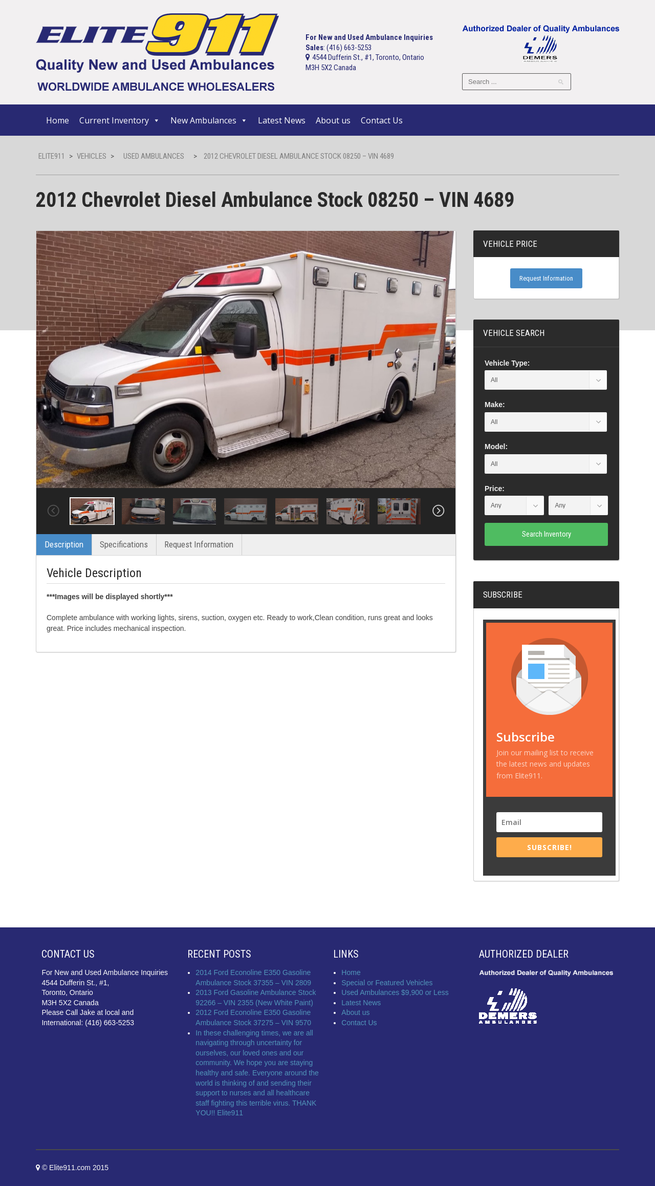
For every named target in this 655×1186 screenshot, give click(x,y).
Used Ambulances (153, 156)
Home (57, 120)
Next (438, 511)
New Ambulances (209, 120)
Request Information (198, 544)
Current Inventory (119, 120)
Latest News (281, 120)
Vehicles (91, 156)
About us (333, 120)
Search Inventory (546, 534)
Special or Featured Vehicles (386, 983)
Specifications (124, 544)
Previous (53, 511)
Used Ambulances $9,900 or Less (394, 992)
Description (64, 544)
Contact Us (382, 120)
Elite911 (51, 156)
